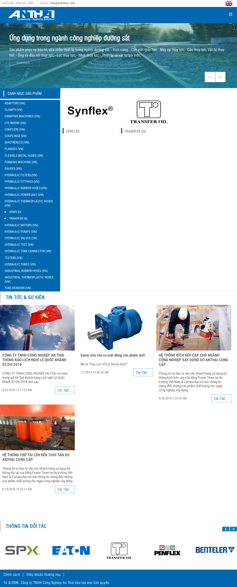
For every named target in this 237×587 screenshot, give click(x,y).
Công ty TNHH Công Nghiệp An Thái (47, 582)
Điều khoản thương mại (44, 574)
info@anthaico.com (62, 3)
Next (220, 77)
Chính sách (11, 574)
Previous (210, 77)
